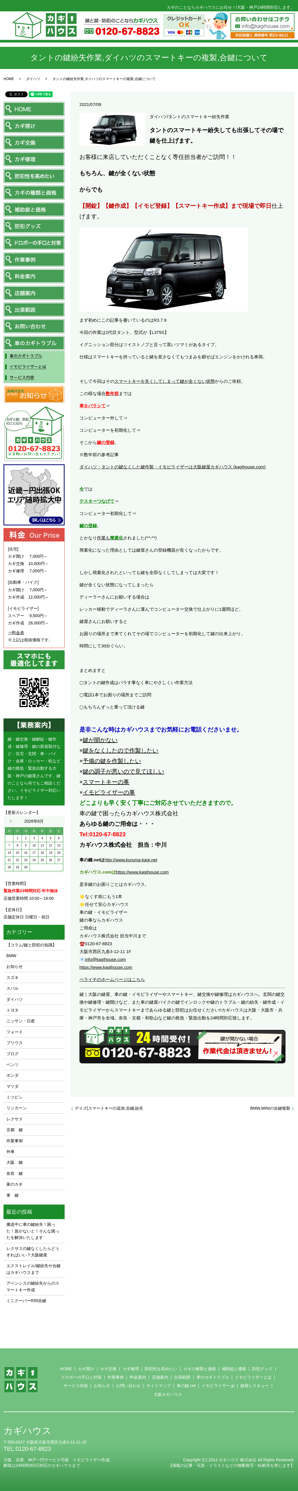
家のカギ (14, 1184)
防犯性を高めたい (161, 1368)
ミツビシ (14, 1097)
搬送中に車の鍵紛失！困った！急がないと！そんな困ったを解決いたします (32, 1231)
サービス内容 (75, 1385)
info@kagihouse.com (105, 959)
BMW (11, 955)
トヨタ (12, 1010)
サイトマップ (158, 1385)
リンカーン (16, 1108)
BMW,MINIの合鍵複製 (270, 1108)
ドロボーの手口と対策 (81, 1377)
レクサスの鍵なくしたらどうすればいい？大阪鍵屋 (32, 1251)
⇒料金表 (16, 632)
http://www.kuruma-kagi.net (130, 859)
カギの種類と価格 (199, 1368)
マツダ (12, 1086)
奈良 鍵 (14, 1173)
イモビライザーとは (253, 1377)
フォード (14, 1032)
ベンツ (12, 1064)
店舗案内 (160, 1377)
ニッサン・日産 (20, 1021)
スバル (12, 988)
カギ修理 (131, 1368)
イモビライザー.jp (218, 1385)
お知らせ (14, 966)
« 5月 (12, 821)
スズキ (12, 977)
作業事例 (14, 1140)
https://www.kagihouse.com (142, 872)
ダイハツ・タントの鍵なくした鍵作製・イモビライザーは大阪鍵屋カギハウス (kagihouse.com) (172, 466)
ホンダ (12, 1075)
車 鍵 (12, 1195)
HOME (8, 79)
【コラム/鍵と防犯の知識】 (31, 945)
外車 (10, 1151)
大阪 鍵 (14, 1162)
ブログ (12, 1053)
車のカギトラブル (212, 1377)
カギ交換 (108, 1368)
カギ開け (86, 1368)
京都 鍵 (14, 1129)
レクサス (14, 1119)
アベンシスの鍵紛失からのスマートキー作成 (32, 1286)
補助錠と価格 (234, 1368)
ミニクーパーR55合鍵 (26, 1300)
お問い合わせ (128, 1385)
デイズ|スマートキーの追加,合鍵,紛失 (109, 1108)
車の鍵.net (186, 1385)
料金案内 (138, 1377)
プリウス (14, 1042)
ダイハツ (33, 79)
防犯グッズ (262, 1368)
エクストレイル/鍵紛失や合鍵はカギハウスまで (33, 1268)
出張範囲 (182, 1377)
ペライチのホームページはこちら (112, 979)
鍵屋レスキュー (254, 1385)
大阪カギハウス (168, 1394)
